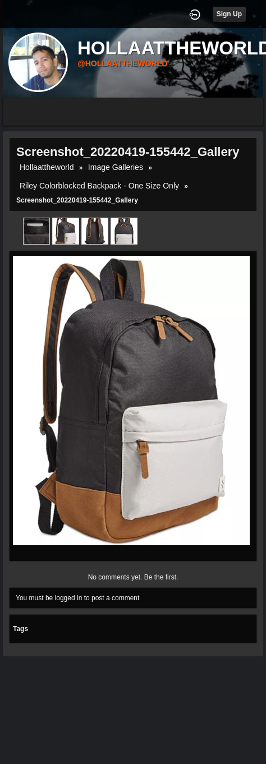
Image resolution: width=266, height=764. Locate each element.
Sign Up (229, 14)
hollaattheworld (47, 167)
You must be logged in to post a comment (77, 598)
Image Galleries (115, 167)
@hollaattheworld (122, 63)
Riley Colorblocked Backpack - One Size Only (99, 185)
